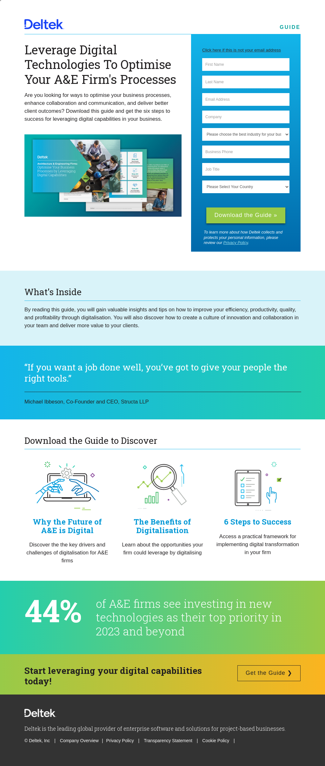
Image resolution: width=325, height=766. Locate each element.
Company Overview (79, 740)
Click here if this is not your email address (241, 50)
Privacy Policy (235, 243)
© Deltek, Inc (37, 740)
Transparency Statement (168, 740)
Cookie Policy (216, 740)
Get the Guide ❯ (269, 673)
